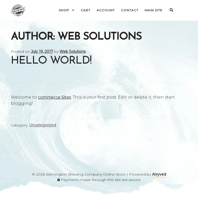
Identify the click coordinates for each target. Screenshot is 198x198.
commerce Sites (54, 97)
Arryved (159, 174)
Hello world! (51, 61)
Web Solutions (73, 51)
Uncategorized (42, 125)
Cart (85, 10)
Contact (129, 10)
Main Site (153, 10)
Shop (64, 10)
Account (106, 10)
